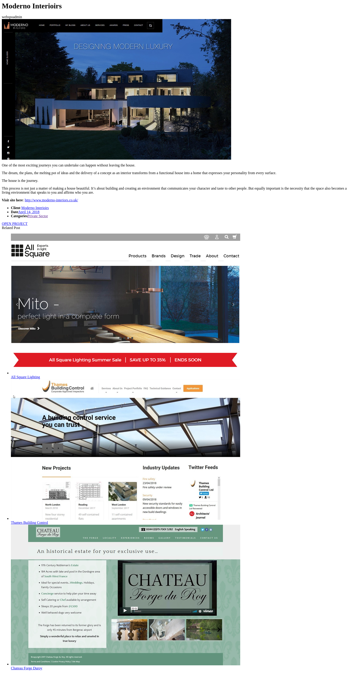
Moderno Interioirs (35, 208)
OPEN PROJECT (14, 224)
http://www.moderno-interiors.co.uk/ (51, 200)
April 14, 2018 (29, 212)
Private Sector (37, 216)
